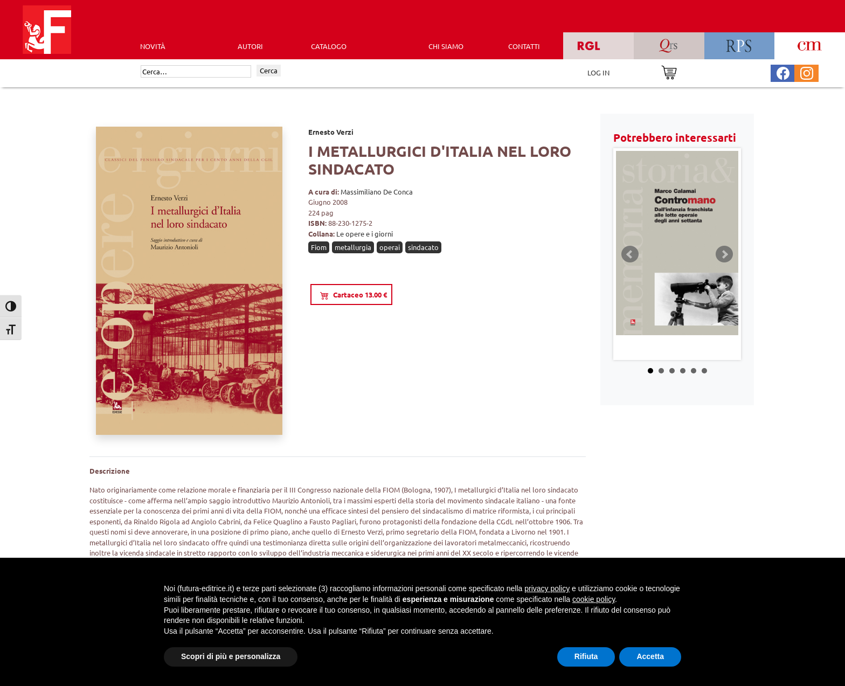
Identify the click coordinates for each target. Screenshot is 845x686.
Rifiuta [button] (586, 656)
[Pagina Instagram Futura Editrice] (806, 72)
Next (724, 254)
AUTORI (250, 46)
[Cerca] (196, 71)
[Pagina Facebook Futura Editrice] (783, 72)
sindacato (423, 247)
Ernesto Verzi (331, 131)
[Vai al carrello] (669, 71)
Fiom (319, 247)
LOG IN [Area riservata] (598, 72)
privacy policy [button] (547, 588)
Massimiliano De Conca (377, 191)
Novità (152, 46)
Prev (630, 254)
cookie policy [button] (593, 599)
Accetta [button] (650, 656)
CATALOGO (329, 46)
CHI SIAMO (445, 46)
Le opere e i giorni (364, 233)
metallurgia (353, 247)
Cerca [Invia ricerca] (269, 70)
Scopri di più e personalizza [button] (230, 656)
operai (389, 247)
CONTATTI (524, 46)
